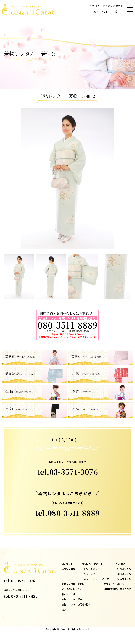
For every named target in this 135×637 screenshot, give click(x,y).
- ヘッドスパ (88, 574)
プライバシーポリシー (115, 584)
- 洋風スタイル (123, 568)
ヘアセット (121, 563)
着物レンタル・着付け (73, 584)
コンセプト (67, 563)
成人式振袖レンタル (72, 589)
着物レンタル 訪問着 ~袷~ (76, 604)
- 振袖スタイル (123, 579)
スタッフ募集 (68, 568)
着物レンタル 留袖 (72, 599)
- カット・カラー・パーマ (95, 579)
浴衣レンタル (68, 594)
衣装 (64, 609)
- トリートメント (91, 568)
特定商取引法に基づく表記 (117, 589)
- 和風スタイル (123, 574)
